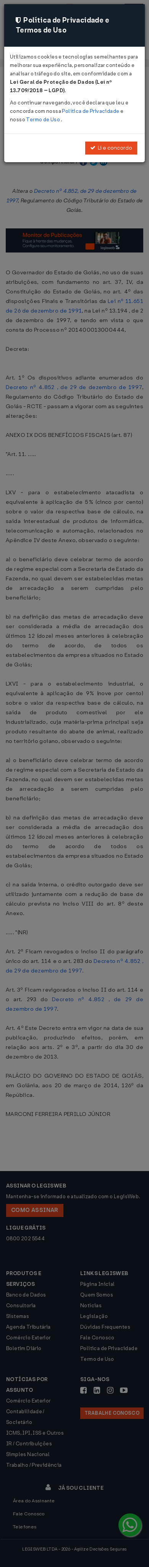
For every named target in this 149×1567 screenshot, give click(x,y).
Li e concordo (111, 147)
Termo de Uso (43, 119)
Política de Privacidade (91, 111)
